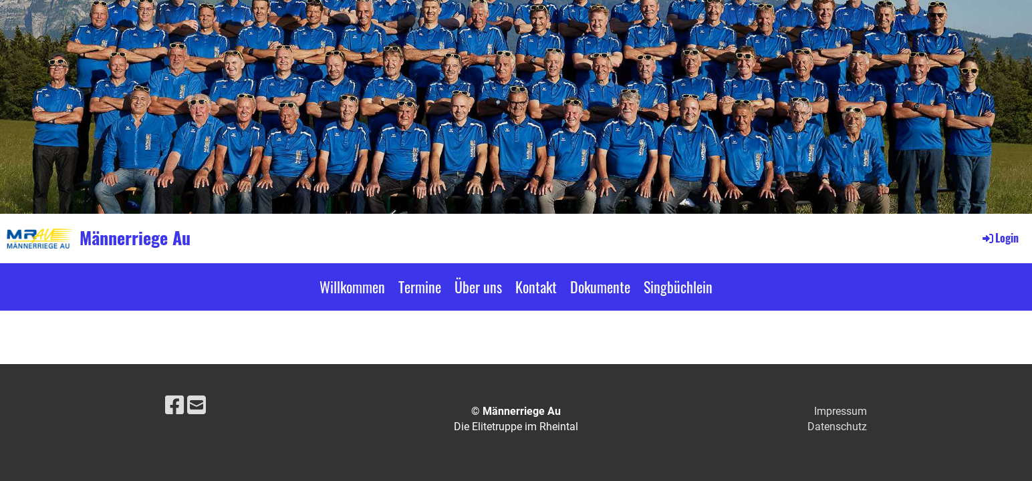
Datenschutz (837, 426)
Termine (419, 286)
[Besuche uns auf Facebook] (174, 405)
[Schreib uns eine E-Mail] (196, 405)
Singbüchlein (678, 286)
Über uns (478, 286)
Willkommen (352, 286)
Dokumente (600, 286)
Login (1000, 238)
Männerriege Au (135, 238)
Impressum (840, 411)
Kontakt (536, 286)
